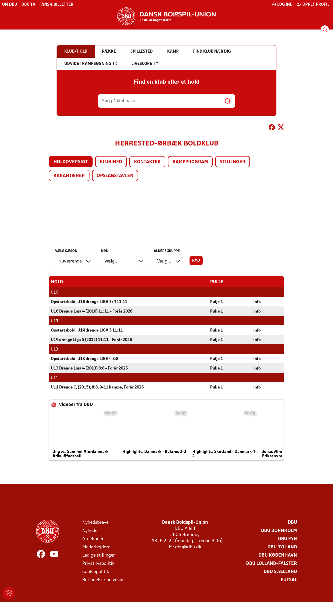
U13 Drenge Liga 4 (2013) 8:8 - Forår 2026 (89, 368)
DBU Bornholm (279, 530)
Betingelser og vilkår (103, 580)
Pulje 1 (216, 302)
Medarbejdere (96, 547)
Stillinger (232, 162)
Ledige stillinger (98, 555)
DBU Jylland (282, 547)
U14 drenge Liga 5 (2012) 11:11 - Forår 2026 (91, 340)
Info (257, 302)
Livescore (144, 64)
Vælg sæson (66, 251)
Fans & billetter (56, 4)
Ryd (196, 261)
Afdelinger (93, 539)
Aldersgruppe (167, 251)
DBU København (277, 555)
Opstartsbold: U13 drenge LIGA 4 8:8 (84, 359)
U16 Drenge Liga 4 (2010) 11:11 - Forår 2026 (91, 311)
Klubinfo (111, 162)
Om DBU (9, 4)
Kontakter (147, 162)
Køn (105, 251)
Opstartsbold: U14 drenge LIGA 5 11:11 (87, 330)
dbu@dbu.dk (188, 547)
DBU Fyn (287, 539)
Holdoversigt (70, 162)
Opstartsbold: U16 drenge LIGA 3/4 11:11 (89, 302)
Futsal (289, 580)
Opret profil (313, 4)
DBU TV (28, 4)
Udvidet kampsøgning (90, 64)
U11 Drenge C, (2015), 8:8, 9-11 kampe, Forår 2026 (97, 387)
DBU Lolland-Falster (271, 563)
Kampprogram (190, 162)
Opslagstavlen (115, 176)
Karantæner (69, 176)
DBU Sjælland (280, 571)
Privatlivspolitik (98, 563)
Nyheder (90, 530)
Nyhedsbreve (95, 522)
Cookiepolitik (95, 571)
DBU (292, 522)
